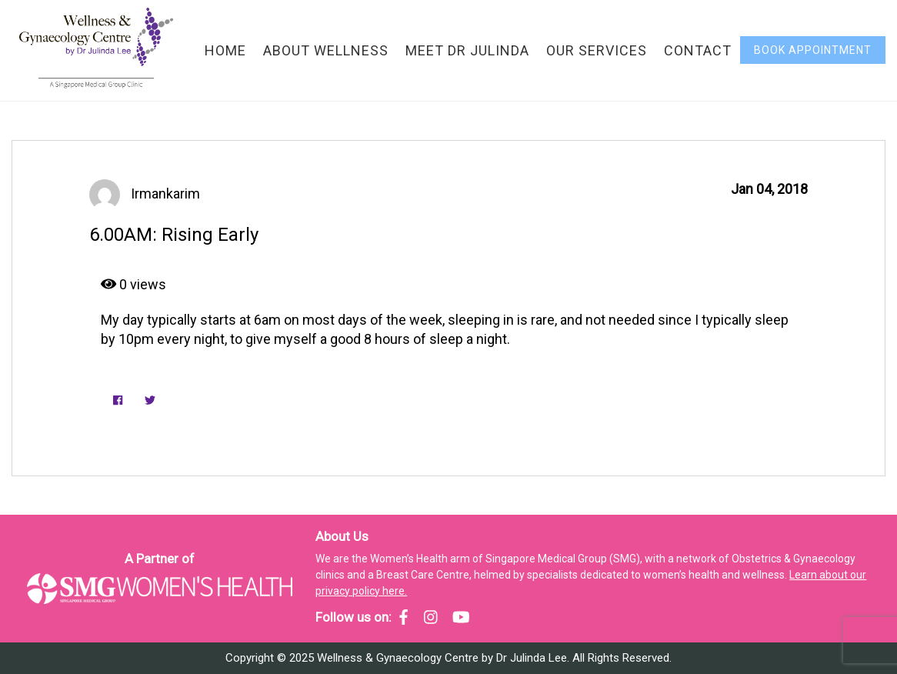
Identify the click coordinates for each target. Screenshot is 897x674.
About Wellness (325, 50)
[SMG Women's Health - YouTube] (461, 617)
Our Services (596, 50)
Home (225, 50)
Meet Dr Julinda (467, 50)
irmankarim (165, 193)
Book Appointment (813, 50)
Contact (698, 50)
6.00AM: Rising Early (173, 234)
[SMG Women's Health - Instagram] (430, 617)
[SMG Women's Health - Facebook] (403, 617)
